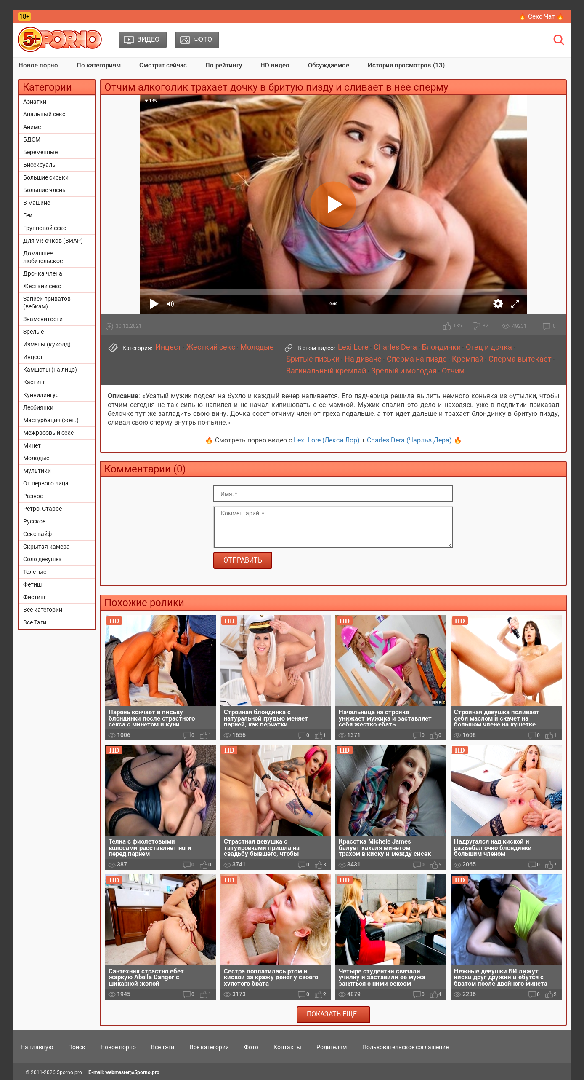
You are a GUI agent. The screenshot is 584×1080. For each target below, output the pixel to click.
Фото (251, 1047)
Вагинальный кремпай (326, 371)
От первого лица (46, 483)
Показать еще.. (333, 1014)
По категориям (99, 65)
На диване (363, 359)
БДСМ (31, 139)
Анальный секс (44, 114)
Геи (27, 215)
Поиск (76, 1047)
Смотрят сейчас (163, 65)
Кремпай (467, 359)
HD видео (274, 65)
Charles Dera (395, 347)
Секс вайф (37, 534)
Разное (33, 496)
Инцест (33, 357)
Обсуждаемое (328, 65)
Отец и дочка (489, 347)
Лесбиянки (38, 407)
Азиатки (34, 101)
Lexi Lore (353, 347)
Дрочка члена (42, 273)
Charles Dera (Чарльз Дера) (409, 440)
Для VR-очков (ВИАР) (53, 240)
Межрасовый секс (48, 432)
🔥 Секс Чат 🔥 (541, 16)
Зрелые (33, 331)
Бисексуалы (40, 164)
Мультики (37, 470)
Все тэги (162, 1047)
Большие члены (45, 190)
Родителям (331, 1047)
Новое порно (38, 65)
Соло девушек (42, 559)
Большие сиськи (46, 177)
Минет (32, 445)
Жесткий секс (42, 286)
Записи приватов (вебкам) (47, 302)
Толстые (34, 571)
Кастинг (34, 382)
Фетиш (32, 584)
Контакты (287, 1047)
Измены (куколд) (47, 344)
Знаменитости (43, 319)
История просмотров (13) (406, 65)
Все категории (42, 609)
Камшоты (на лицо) (50, 369)
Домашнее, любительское (43, 257)
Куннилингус (40, 394)
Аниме (32, 126)
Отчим (453, 371)
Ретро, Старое (42, 508)
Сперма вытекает (520, 359)
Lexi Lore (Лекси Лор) (327, 440)
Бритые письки (313, 359)
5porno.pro (69, 1072)
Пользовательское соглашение (405, 1047)
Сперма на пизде (417, 359)
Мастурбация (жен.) (51, 420)
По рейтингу (223, 65)
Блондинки (441, 347)
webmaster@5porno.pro (132, 1072)
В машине (36, 202)
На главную (37, 1047)
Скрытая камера (46, 546)
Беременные (40, 152)
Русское (34, 521)
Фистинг (34, 597)
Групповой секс (44, 228)
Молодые (36, 458)
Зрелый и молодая (404, 371)
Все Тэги (34, 622)
